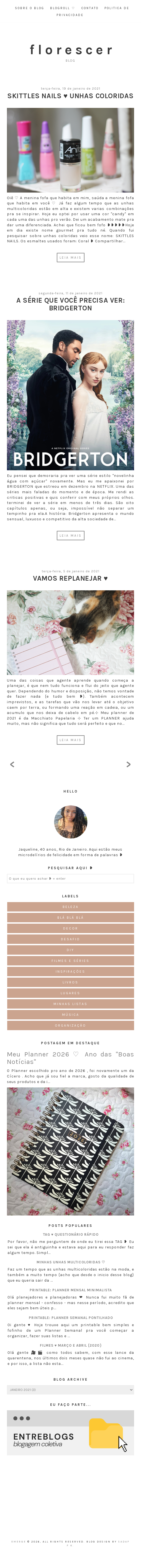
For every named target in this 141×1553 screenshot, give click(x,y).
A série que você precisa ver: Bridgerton (70, 304)
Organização (70, 1025)
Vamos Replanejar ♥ (70, 578)
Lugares (70, 993)
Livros (70, 982)
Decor (70, 928)
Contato (90, 8)
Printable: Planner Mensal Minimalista (71, 1290)
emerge (19, 1541)
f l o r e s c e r (70, 50)
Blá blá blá (70, 918)
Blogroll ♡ (62, 8)
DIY (70, 950)
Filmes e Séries (70, 961)
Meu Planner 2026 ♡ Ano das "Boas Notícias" (70, 1057)
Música (70, 1015)
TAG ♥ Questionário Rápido (71, 1234)
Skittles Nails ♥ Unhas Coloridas (70, 96)
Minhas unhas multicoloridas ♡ (71, 1262)
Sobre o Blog (29, 8)
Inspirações (70, 971)
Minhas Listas (70, 1004)
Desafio (70, 939)
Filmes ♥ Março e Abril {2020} (71, 1345)
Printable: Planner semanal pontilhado (71, 1318)
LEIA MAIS (71, 257)
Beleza (71, 907)
